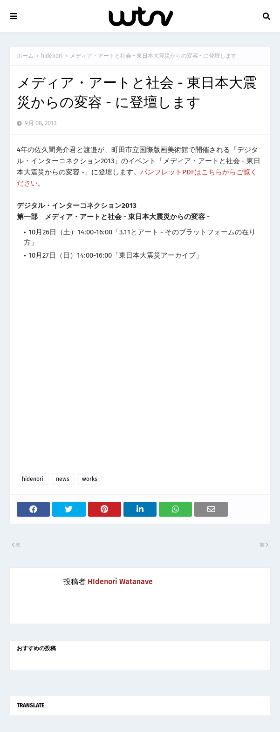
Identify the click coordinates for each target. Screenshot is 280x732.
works (89, 479)
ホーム (25, 56)
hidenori (51, 56)
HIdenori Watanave (120, 581)
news (62, 479)
